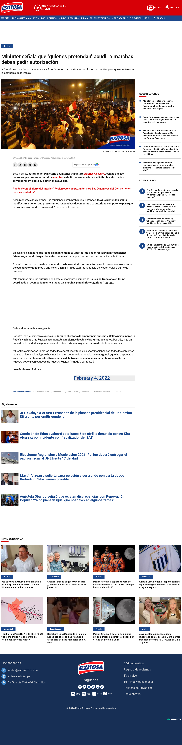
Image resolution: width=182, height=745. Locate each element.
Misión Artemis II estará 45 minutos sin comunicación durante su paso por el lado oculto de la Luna (113, 637)
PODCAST (175, 7)
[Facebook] (80, 687)
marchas (58, 177)
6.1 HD (157, 7)
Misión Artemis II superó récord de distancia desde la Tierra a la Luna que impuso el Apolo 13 (113, 584)
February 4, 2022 (92, 378)
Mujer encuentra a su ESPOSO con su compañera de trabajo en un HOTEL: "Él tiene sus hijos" (162, 247)
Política (52, 18)
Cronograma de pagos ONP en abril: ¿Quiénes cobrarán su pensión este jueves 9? (66, 584)
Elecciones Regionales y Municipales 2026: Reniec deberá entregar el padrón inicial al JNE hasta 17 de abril (73, 456)
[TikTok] (102, 687)
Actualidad (39, 18)
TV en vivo (130, 675)
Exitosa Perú (121, 18)
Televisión (135, 18)
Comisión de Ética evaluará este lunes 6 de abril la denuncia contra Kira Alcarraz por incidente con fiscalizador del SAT (75, 435)
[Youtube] (89, 687)
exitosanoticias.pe (19, 676)
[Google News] (98, 687)
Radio (146, 18)
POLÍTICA (117, 392)
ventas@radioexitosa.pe (23, 670)
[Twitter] (84, 687)
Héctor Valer (73, 392)
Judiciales (86, 18)
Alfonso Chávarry (94, 173)
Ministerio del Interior (101, 392)
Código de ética (134, 663)
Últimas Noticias (21, 18)
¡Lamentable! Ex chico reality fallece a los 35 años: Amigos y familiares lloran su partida (160, 221)
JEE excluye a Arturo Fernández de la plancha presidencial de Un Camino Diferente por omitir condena (76, 415)
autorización (58, 392)
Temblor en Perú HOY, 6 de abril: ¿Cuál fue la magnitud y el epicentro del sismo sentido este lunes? (22, 637)
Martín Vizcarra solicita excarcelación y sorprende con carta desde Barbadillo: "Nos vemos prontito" (72, 477)
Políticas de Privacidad (138, 688)
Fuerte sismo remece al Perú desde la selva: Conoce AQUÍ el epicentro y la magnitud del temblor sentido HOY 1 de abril (161, 207)
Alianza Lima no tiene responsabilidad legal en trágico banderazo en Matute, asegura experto (159, 584)
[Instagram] (93, 687)
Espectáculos (102, 18)
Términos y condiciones (139, 681)
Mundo (62, 18)
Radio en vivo (132, 694)
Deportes (73, 18)
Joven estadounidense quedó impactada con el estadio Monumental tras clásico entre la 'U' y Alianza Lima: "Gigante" (159, 638)
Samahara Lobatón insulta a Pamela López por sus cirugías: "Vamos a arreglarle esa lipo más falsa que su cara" (66, 638)
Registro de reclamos (137, 669)
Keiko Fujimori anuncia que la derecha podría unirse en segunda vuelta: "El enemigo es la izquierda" (161, 119)
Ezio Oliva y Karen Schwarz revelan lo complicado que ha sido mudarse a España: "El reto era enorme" (162, 193)
